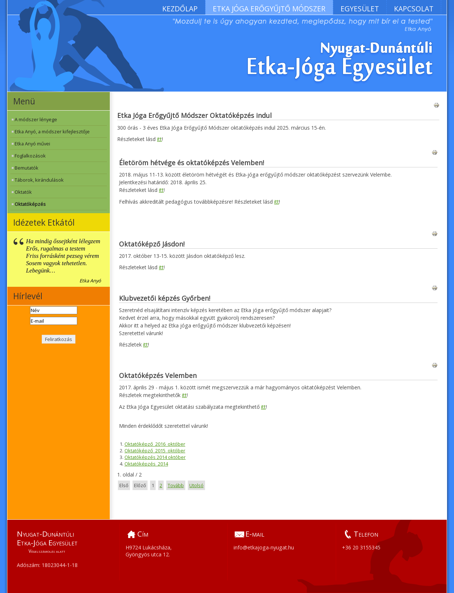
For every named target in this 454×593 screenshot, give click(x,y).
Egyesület (359, 9)
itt (159, 139)
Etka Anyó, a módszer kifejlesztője (52, 131)
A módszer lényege (36, 119)
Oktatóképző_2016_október (154, 444)
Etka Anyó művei (32, 143)
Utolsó (196, 485)
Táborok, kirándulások (39, 180)
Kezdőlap (180, 9)
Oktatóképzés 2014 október (155, 457)
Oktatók (23, 192)
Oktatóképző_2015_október (154, 450)
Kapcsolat (413, 9)
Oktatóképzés (30, 204)
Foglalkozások (30, 155)
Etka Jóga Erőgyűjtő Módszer (269, 9)
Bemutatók (26, 167)
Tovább (176, 485)
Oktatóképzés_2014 (146, 463)
